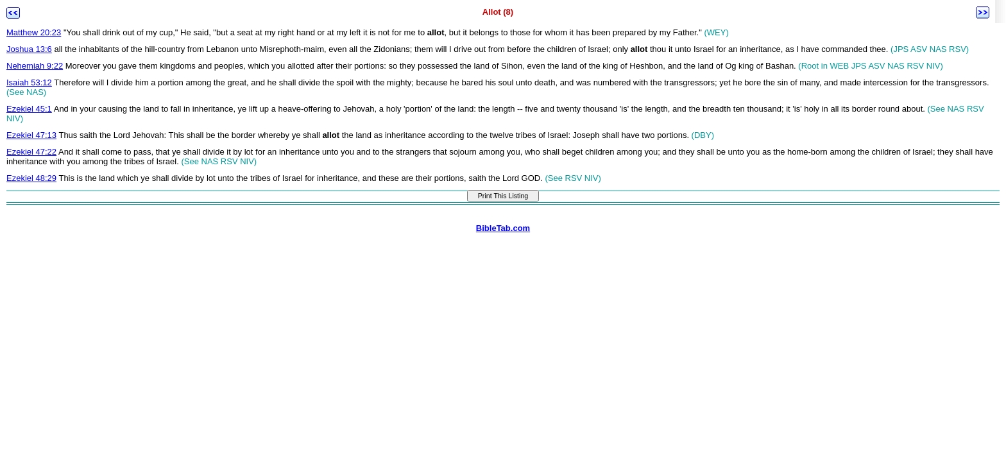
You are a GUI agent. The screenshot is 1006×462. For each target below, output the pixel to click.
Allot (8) (497, 12)
